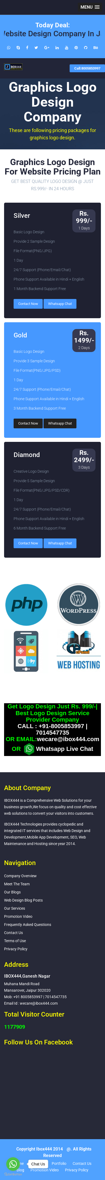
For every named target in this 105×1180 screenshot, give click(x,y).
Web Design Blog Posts (23, 900)
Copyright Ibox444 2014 (39, 1149)
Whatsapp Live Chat (57, 749)
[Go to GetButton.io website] (13, 1174)
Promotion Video (18, 916)
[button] (90, 7)
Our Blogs (12, 892)
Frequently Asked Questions (27, 924)
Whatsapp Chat (60, 304)
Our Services (14, 908)
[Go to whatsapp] (13, 1164)
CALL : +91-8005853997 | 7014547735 (52, 729)
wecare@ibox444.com (68, 739)
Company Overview (20, 876)
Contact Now (28, 304)
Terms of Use (15, 941)
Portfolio (59, 1163)
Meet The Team (17, 884)
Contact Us (13, 933)
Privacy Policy (15, 949)
